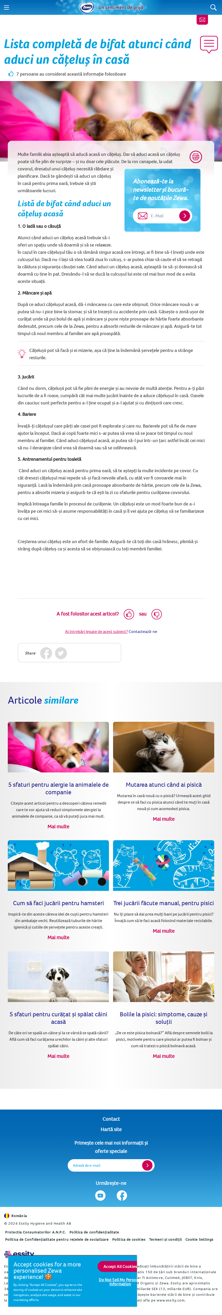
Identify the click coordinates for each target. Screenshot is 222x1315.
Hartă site (111, 1129)
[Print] (196, 157)
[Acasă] (86, 7)
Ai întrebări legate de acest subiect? (96, 631)
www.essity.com (171, 1300)
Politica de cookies (128, 1239)
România (15, 1215)
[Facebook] (46, 653)
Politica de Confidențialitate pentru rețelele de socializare (57, 1239)
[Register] (147, 1165)
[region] (72, 1281)
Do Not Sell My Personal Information (120, 1281)
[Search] (213, 7)
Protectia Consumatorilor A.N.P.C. (35, 1232)
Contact (111, 1119)
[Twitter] (61, 653)
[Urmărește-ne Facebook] (121, 1195)
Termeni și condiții (165, 1239)
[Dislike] (156, 614)
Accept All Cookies (120, 1266)
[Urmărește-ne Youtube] (100, 1195)
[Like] (129, 614)
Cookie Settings (199, 1239)
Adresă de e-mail (86, 1165)
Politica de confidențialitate (94, 1232)
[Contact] (202, 20)
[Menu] (6, 7)
